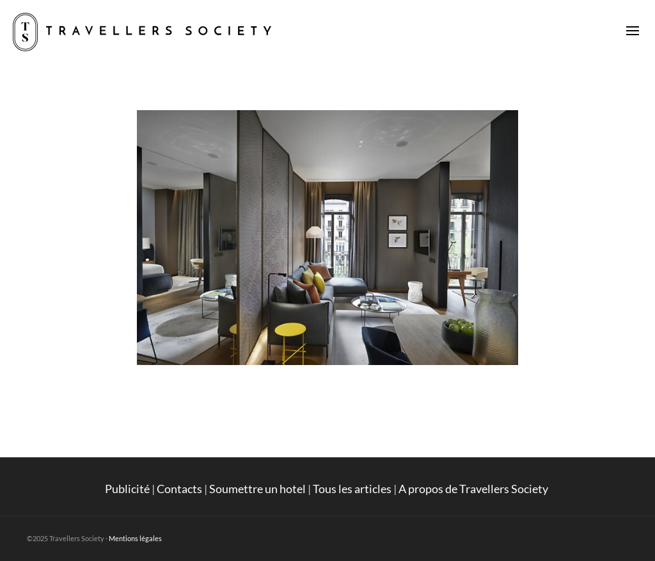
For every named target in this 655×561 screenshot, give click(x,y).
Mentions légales (135, 538)
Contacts (179, 489)
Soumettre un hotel (257, 489)
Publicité (127, 489)
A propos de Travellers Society (474, 489)
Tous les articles (352, 489)
